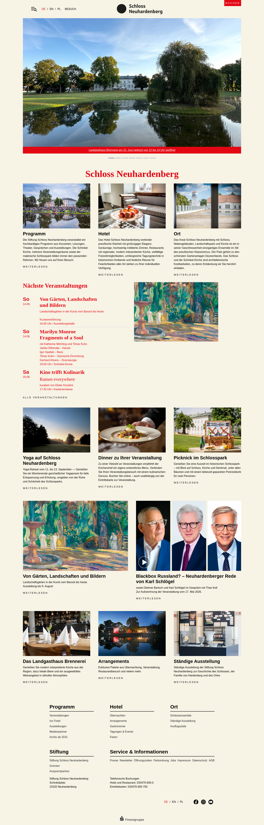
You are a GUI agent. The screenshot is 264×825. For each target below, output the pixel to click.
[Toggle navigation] (34, 9)
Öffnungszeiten (143, 760)
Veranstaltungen (59, 715)
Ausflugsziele (178, 726)
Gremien (55, 765)
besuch (70, 9)
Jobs (173, 760)
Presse (114, 760)
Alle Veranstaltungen (45, 397)
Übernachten (117, 715)
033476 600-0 (145, 782)
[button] (39, 88)
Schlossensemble (180, 715)
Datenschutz (199, 760)
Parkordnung (161, 760)
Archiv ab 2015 (59, 737)
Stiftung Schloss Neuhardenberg (69, 760)
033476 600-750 (137, 786)
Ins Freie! (55, 720)
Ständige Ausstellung (182, 720)
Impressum (184, 760)
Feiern (114, 737)
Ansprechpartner (59, 771)
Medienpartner (58, 731)
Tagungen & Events (121, 731)
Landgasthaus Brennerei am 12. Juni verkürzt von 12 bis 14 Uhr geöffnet (132, 150)
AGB (211, 760)
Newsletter (126, 760)
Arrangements (118, 720)
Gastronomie (117, 726)
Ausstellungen (58, 726)
